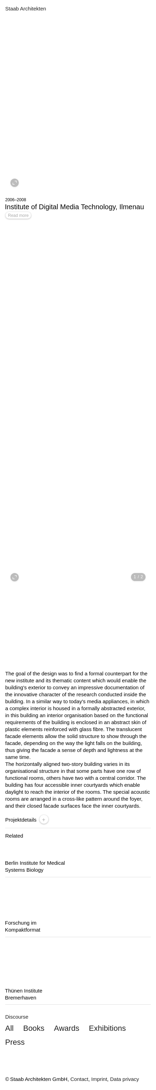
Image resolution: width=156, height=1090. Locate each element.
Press (15, 1042)
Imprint (99, 1079)
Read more (18, 215)
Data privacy (124, 1079)
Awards (66, 1028)
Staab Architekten (25, 8)
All (9, 1028)
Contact (79, 1079)
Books (33, 1028)
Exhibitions (107, 1028)
